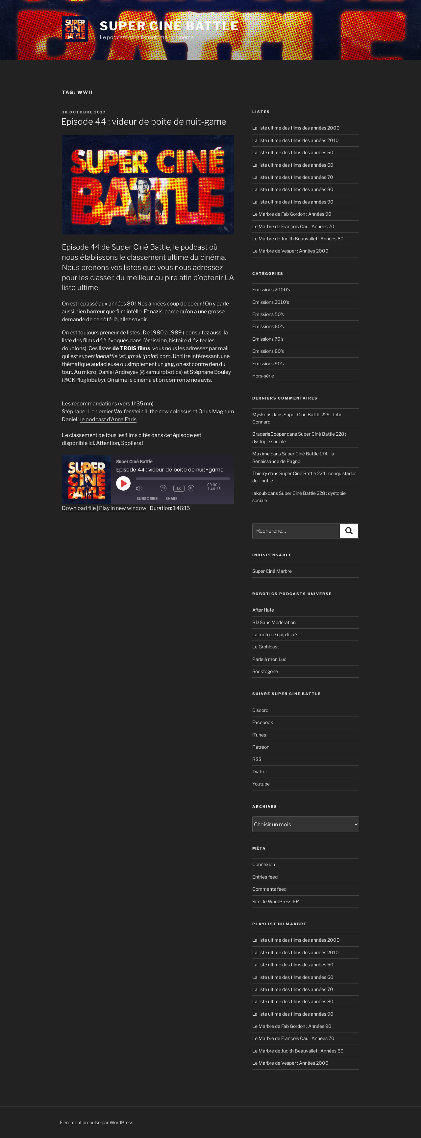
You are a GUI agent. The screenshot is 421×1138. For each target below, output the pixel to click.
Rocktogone (265, 671)
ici (91, 443)
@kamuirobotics (161, 372)
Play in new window (122, 508)
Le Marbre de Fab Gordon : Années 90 (292, 214)
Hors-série (263, 375)
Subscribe (147, 499)
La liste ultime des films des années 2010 (295, 140)
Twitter (259, 771)
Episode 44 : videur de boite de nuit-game (143, 121)
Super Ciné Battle (169, 26)
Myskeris (261, 414)
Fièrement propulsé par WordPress (96, 1122)
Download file (79, 508)
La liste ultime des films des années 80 (293, 189)
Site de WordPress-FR (275, 901)
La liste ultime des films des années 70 (292, 177)
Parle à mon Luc (269, 659)
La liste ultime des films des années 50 (293, 152)
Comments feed (269, 889)
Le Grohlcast (265, 646)
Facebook (262, 722)
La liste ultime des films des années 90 (293, 202)
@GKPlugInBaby (83, 380)
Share (171, 499)
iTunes (259, 735)
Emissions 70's (268, 339)
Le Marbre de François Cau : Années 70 (293, 226)
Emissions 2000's (271, 289)
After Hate (263, 610)
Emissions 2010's (270, 302)
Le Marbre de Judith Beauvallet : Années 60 (298, 238)
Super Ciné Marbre (272, 571)
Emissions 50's (268, 314)
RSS (256, 759)
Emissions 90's (268, 363)
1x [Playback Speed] (179, 488)
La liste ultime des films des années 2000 (296, 128)
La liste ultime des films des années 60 (293, 165)
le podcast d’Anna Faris (108, 419)
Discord (260, 710)
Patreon (260, 747)
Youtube (261, 784)
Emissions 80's (268, 351)
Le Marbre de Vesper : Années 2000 (290, 251)
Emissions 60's (268, 326)
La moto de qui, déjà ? (274, 634)
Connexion (263, 864)
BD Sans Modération (274, 622)
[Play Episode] (123, 483)
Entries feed (265, 877)
